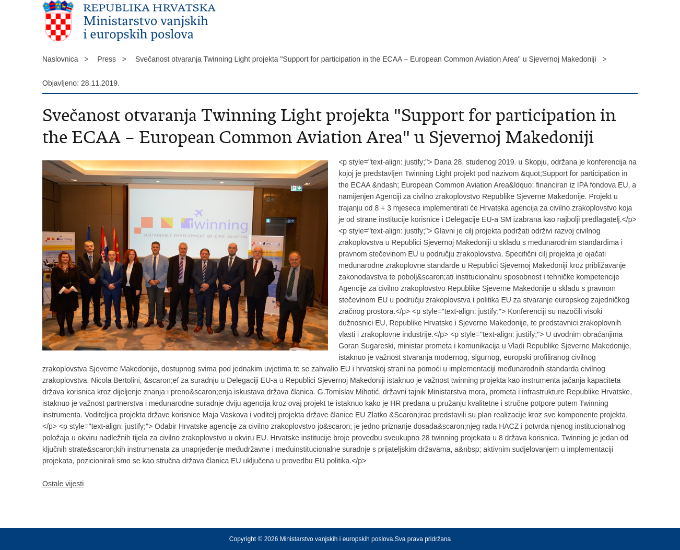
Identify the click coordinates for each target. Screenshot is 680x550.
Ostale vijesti (63, 483)
